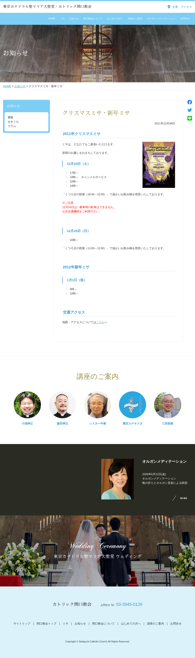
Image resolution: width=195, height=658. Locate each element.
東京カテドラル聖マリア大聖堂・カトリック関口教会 (47, 6)
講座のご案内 (135, 18)
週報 (10, 117)
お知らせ (74, 18)
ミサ (62, 18)
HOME (51, 18)
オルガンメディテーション (161, 18)
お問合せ (185, 18)
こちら (100, 322)
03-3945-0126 (129, 604)
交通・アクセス (182, 6)
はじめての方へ (115, 18)
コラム (12, 126)
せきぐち (13, 121)
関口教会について (92, 18)
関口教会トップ (46, 623)
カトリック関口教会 (72, 604)
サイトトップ (21, 623)
